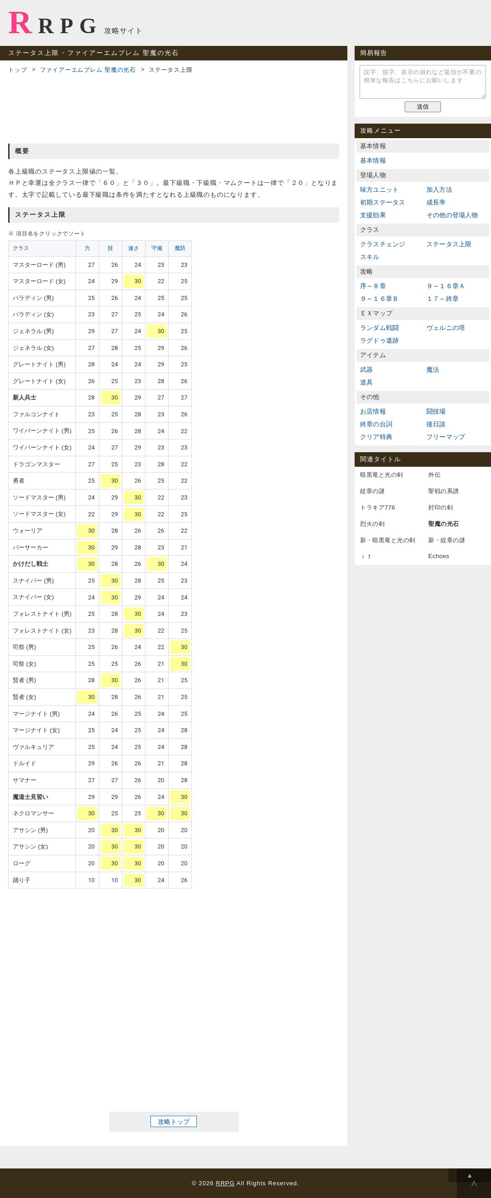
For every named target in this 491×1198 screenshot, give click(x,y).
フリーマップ (445, 436)
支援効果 (373, 215)
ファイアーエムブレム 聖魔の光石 (88, 69)
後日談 (436, 424)
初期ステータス (382, 202)
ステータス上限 (448, 244)
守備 (156, 248)
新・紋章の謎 (446, 540)
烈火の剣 (372, 523)
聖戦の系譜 (443, 491)
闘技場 (436, 411)
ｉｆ (366, 556)
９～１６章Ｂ (379, 298)
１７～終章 (442, 298)
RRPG (55, 22)
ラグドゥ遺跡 (379, 340)
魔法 (432, 369)
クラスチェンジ (382, 244)
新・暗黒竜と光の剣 (388, 540)
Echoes (438, 556)
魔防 (180, 248)
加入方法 (439, 189)
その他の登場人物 (452, 215)
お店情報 (373, 411)
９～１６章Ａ (445, 286)
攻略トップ (174, 1121)
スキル (370, 256)
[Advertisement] (173, 107)
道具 (366, 382)
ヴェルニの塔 (445, 327)
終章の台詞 (376, 424)
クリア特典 (376, 436)
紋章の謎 (372, 491)
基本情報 (373, 160)
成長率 (436, 202)
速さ (133, 248)
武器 (366, 369)
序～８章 (373, 286)
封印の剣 (440, 507)
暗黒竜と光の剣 (381, 474)
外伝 (434, 474)
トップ (17, 69)
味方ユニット (379, 189)
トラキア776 (377, 507)
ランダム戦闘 (379, 327)
